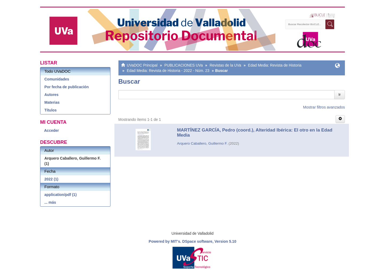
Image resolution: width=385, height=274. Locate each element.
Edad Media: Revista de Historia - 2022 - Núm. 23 (168, 70)
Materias (52, 102)
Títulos (50, 110)
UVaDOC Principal (142, 65)
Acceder (51, 130)
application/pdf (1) (60, 194)
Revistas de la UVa (225, 65)
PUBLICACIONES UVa (183, 65)
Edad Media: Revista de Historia (275, 65)
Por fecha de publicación (66, 87)
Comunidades (56, 79)
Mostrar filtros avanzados (324, 107)
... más (50, 202)
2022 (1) (51, 179)
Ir (339, 94)
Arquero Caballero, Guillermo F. (202, 143)
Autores (51, 94)
